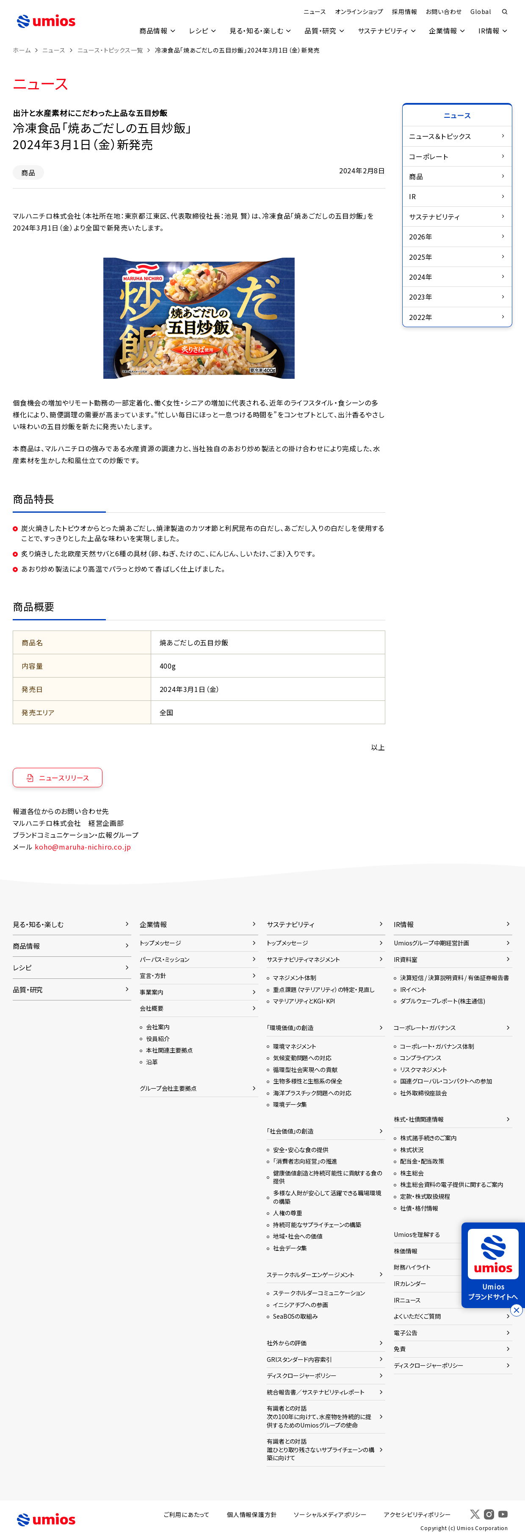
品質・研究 (320, 30)
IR (412, 196)
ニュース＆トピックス (440, 136)
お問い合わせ (444, 11)
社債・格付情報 (419, 1208)
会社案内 (158, 1026)
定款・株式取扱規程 (425, 1196)
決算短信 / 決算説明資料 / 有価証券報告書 (454, 977)
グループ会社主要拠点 (168, 1088)
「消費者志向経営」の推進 (305, 1161)
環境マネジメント (294, 1046)
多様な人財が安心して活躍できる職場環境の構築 (327, 1197)
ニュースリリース (64, 777)
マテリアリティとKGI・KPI (304, 1001)
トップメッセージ (160, 943)
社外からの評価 (287, 1343)
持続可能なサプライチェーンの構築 (317, 1224)
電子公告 (405, 1332)
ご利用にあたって (187, 1514)
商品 (416, 176)
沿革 (152, 1062)
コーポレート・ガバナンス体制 (437, 1046)
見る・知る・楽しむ (255, 30)
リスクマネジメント (423, 1069)
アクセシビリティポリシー (417, 1514)
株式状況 (412, 1149)
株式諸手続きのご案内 (428, 1137)
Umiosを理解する (417, 1234)
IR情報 (489, 30)
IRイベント (413, 989)
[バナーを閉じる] (516, 1310)
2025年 (421, 257)
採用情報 (404, 11)
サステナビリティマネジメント (303, 959)
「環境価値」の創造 (290, 1027)
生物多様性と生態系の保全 (308, 1081)
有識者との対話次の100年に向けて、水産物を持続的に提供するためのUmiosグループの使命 (319, 1416)
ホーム (21, 50)
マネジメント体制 (294, 977)
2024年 (421, 277)
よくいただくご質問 (417, 1316)
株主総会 (412, 1173)
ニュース (315, 11)
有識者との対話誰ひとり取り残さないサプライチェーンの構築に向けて (320, 1449)
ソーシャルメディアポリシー (330, 1514)
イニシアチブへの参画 (300, 1304)
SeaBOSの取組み (295, 1316)
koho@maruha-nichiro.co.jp (83, 847)
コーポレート (428, 156)
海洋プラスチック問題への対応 (312, 1093)
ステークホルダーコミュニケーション (319, 1293)
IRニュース (407, 1300)
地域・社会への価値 (298, 1236)
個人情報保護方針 (252, 1514)
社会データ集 (290, 1248)
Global (480, 11)
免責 (400, 1349)
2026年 (421, 236)
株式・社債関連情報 (419, 1119)
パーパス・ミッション (164, 959)
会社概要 (151, 1008)
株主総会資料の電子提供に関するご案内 (451, 1184)
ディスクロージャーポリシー (302, 1375)
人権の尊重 (287, 1212)
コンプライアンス (421, 1057)
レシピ (197, 30)
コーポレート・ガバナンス (425, 1027)
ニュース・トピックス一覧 (110, 50)
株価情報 (405, 1251)
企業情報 (443, 30)
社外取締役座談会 (423, 1093)
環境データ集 (290, 1104)
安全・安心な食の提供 (301, 1149)
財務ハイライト (412, 1267)
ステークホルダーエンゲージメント (310, 1274)
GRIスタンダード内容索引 (299, 1359)
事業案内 (151, 992)
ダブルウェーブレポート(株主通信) (442, 1001)
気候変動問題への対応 (302, 1057)
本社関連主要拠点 (169, 1050)
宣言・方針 (153, 975)
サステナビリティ (382, 30)
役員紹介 (158, 1038)
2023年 (421, 297)
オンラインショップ (359, 11)
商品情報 (152, 30)
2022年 (421, 317)
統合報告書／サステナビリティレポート (316, 1392)
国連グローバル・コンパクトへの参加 (446, 1081)
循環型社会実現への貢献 (305, 1069)
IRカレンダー (410, 1283)
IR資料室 (405, 959)
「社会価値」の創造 (290, 1131)
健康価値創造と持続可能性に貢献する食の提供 (327, 1177)
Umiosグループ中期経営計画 (431, 943)
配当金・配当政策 (422, 1161)
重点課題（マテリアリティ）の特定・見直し (324, 989)
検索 (504, 11)
